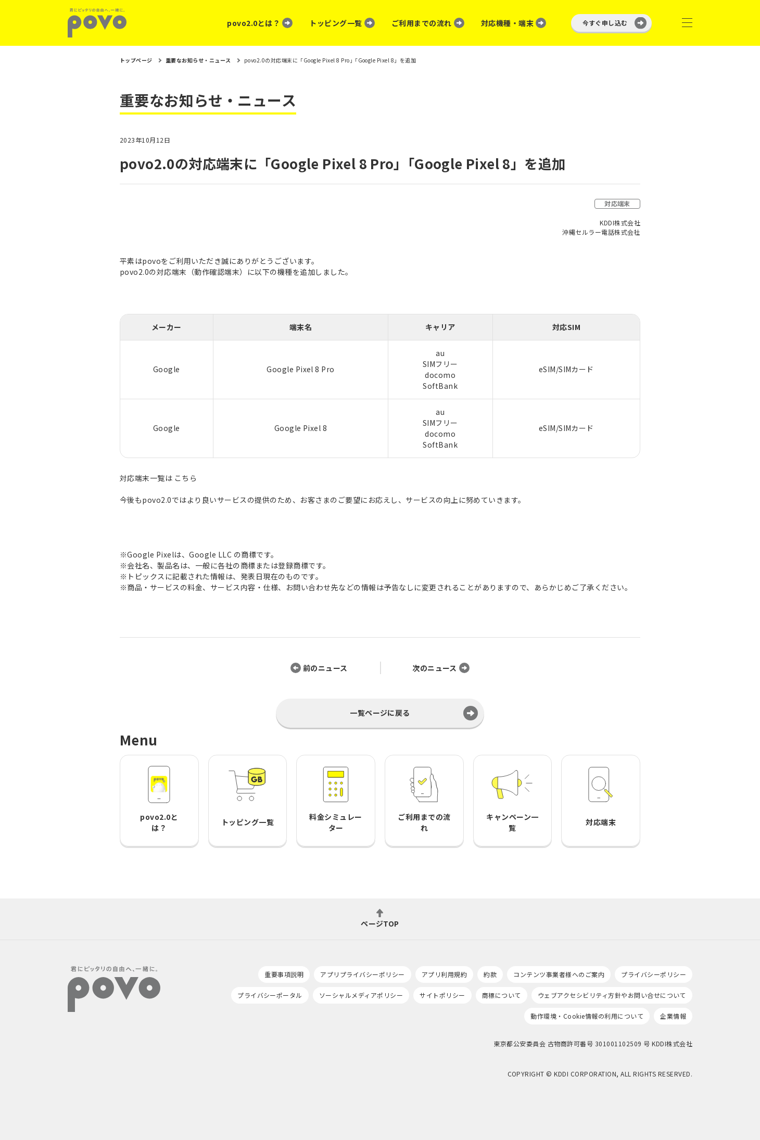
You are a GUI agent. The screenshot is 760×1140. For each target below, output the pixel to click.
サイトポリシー (442, 995)
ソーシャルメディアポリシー (361, 995)
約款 (490, 974)
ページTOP (380, 922)
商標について (501, 995)
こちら (185, 478)
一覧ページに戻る (380, 712)
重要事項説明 (283, 974)
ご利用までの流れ (421, 23)
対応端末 (617, 203)
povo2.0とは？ (253, 23)
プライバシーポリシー (653, 974)
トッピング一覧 (335, 23)
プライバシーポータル (269, 995)
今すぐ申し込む (605, 22)
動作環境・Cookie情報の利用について (586, 1015)
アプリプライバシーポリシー (362, 974)
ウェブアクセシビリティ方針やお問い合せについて (612, 995)
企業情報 (673, 1015)
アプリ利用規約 (444, 974)
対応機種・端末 (507, 23)
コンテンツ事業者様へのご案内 (558, 974)
